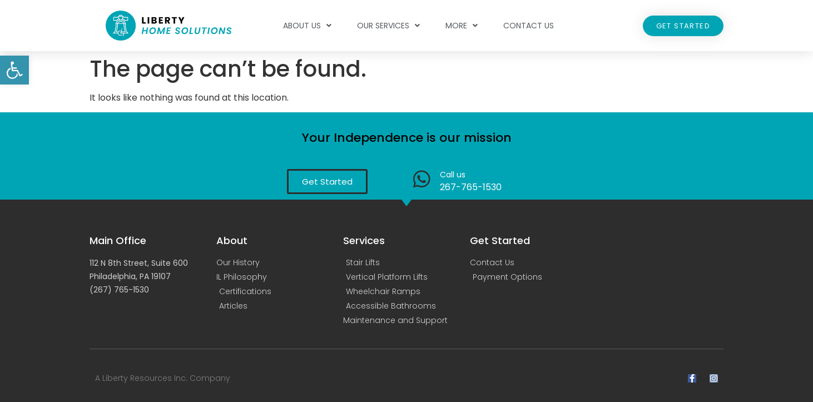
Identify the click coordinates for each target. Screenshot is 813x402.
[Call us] (422, 178)
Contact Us (528, 25)
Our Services (388, 25)
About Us (307, 25)
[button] (14, 70)
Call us (452, 174)
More (461, 25)
